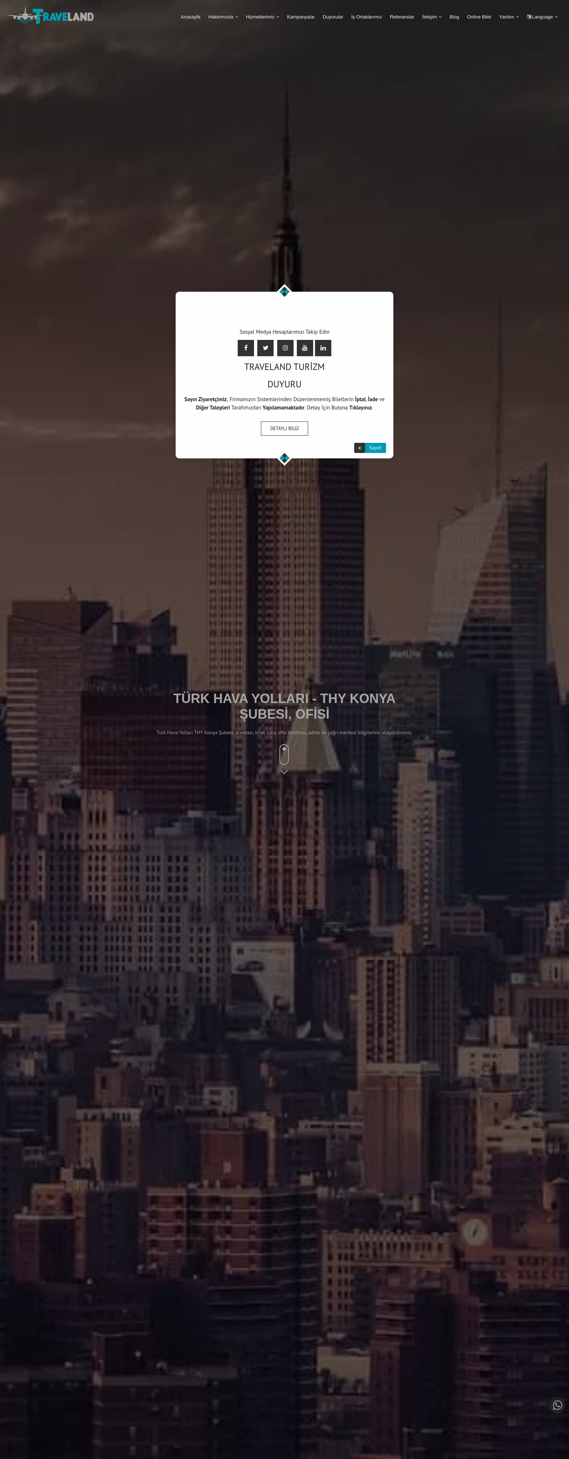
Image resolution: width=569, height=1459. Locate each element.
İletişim (429, 17)
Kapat (375, 447)
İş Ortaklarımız (366, 17)
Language (540, 17)
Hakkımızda (220, 17)
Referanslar (402, 17)
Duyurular (333, 17)
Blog (454, 17)
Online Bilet (479, 17)
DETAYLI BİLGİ (284, 428)
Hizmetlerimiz (260, 17)
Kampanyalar (301, 17)
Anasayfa (190, 17)
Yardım (506, 17)
